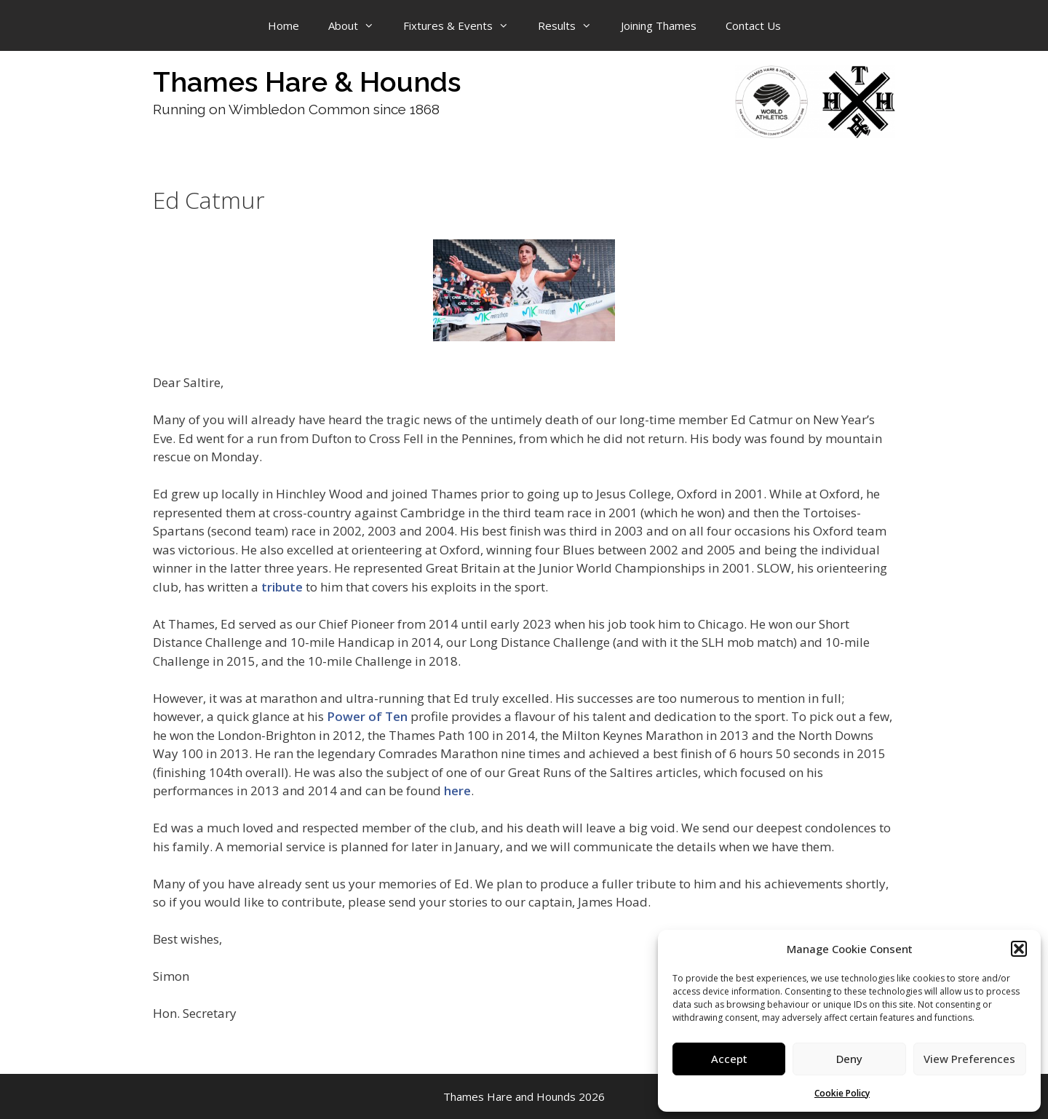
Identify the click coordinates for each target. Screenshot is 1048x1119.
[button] (1019, 948)
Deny (849, 1058)
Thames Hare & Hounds (307, 81)
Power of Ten (367, 716)
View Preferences (969, 1058)
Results (572, 25)
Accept (729, 1058)
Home (283, 25)
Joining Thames (658, 25)
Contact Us (753, 25)
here (457, 790)
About (358, 25)
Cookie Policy (842, 1093)
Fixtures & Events (463, 25)
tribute (282, 586)
